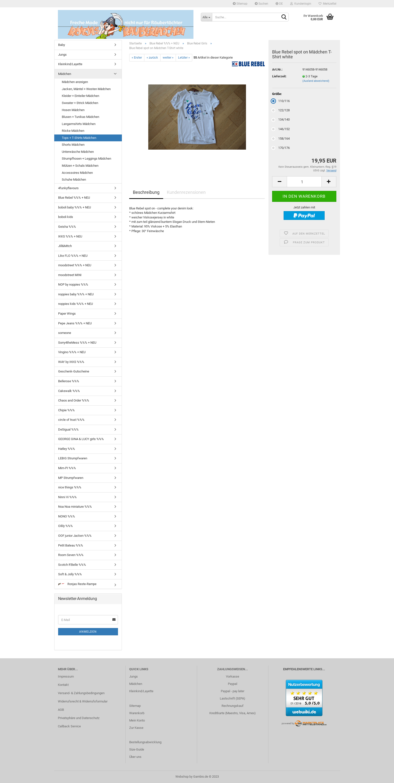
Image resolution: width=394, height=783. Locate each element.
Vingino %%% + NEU (71, 352)
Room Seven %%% (71, 555)
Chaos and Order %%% (73, 400)
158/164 (281, 138)
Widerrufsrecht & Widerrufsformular (82, 701)
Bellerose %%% (68, 381)
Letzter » (184, 57)
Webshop (182, 776)
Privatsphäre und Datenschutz (78, 718)
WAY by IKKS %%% (71, 362)
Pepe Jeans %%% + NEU (75, 323)
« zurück (152, 57)
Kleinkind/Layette (70, 64)
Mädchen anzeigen (75, 82)
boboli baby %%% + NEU (74, 207)
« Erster (137, 57)
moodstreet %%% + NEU (74, 265)
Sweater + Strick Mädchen (80, 103)
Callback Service (69, 726)
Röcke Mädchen (73, 131)
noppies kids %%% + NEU (75, 304)
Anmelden (88, 631)
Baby (61, 45)
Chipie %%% (66, 410)
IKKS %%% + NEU (70, 236)
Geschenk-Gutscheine (73, 371)
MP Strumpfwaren (70, 478)
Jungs (62, 54)
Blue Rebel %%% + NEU (74, 197)
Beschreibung (146, 192)
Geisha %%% (67, 226)
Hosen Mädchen (73, 110)
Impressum (66, 676)
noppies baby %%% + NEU (76, 294)
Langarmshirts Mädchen (79, 124)
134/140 (281, 119)
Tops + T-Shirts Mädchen (79, 138)
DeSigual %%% (68, 429)
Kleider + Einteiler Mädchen (80, 96)
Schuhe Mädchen (74, 179)
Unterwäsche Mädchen (78, 152)
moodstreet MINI (70, 275)
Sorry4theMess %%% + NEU (77, 342)
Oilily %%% (65, 526)
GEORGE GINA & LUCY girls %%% (81, 439)
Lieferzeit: (279, 76)
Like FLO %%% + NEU (72, 256)
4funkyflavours (68, 188)
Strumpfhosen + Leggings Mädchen (86, 158)
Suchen (261, 3)
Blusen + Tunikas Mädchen (80, 117)
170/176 (281, 148)
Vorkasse (232, 676)
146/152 (281, 129)
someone (64, 333)
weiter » (168, 57)
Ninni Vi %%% (67, 497)
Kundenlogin (300, 3)
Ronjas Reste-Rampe (77, 584)
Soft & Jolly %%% (70, 574)
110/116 (281, 101)
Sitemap (240, 3)
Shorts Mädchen (73, 144)
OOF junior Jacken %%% (75, 535)
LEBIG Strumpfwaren (72, 458)
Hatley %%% (66, 449)
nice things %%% (69, 487)
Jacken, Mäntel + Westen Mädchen (86, 89)
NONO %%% (66, 516)
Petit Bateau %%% (70, 545)
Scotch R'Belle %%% (72, 565)
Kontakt (63, 685)
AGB (61, 709)
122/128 (281, 110)
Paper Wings (67, 313)
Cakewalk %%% (69, 391)
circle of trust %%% (71, 420)
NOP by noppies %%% (73, 284)
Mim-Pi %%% (67, 468)
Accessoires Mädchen (77, 173)
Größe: (277, 94)
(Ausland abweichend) (315, 80)
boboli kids (65, 217)
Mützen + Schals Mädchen (80, 165)
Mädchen (64, 74)
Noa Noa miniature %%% (75, 506)
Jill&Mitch (65, 246)
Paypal (232, 684)
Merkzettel (327, 3)
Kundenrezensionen (186, 192)
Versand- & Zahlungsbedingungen (81, 693)
